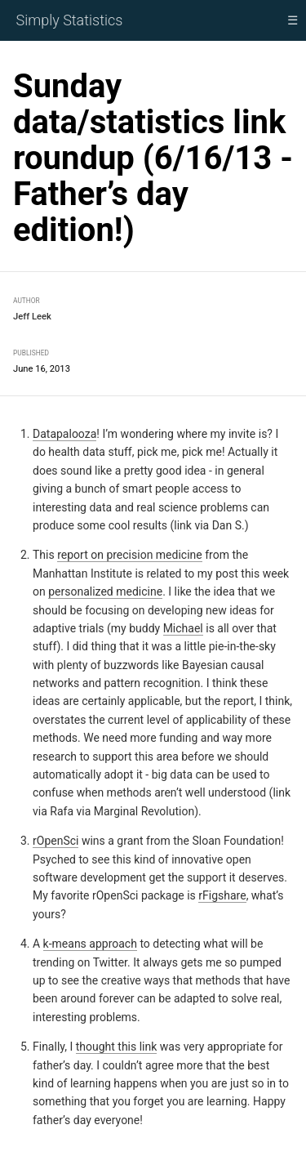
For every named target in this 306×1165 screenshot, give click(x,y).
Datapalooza (64, 433)
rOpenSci (55, 840)
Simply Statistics (69, 20)
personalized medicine (105, 591)
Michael (183, 628)
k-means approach (90, 943)
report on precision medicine (129, 554)
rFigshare (222, 895)
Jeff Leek (32, 316)
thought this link (116, 1046)
